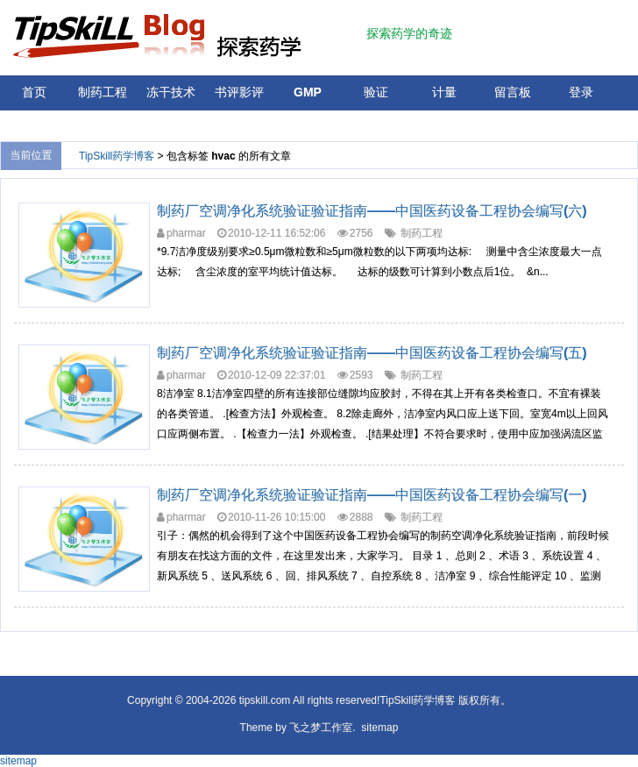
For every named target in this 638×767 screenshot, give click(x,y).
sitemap (379, 727)
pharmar (186, 233)
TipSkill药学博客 (116, 156)
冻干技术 (170, 92)
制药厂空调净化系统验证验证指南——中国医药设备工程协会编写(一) (372, 494)
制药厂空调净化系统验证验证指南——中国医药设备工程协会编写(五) (372, 352)
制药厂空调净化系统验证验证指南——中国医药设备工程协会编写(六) (372, 210)
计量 (444, 92)
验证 (376, 92)
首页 (34, 92)
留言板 (512, 92)
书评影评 (239, 92)
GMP (308, 92)
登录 (581, 92)
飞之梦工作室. (322, 727)
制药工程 (102, 92)
